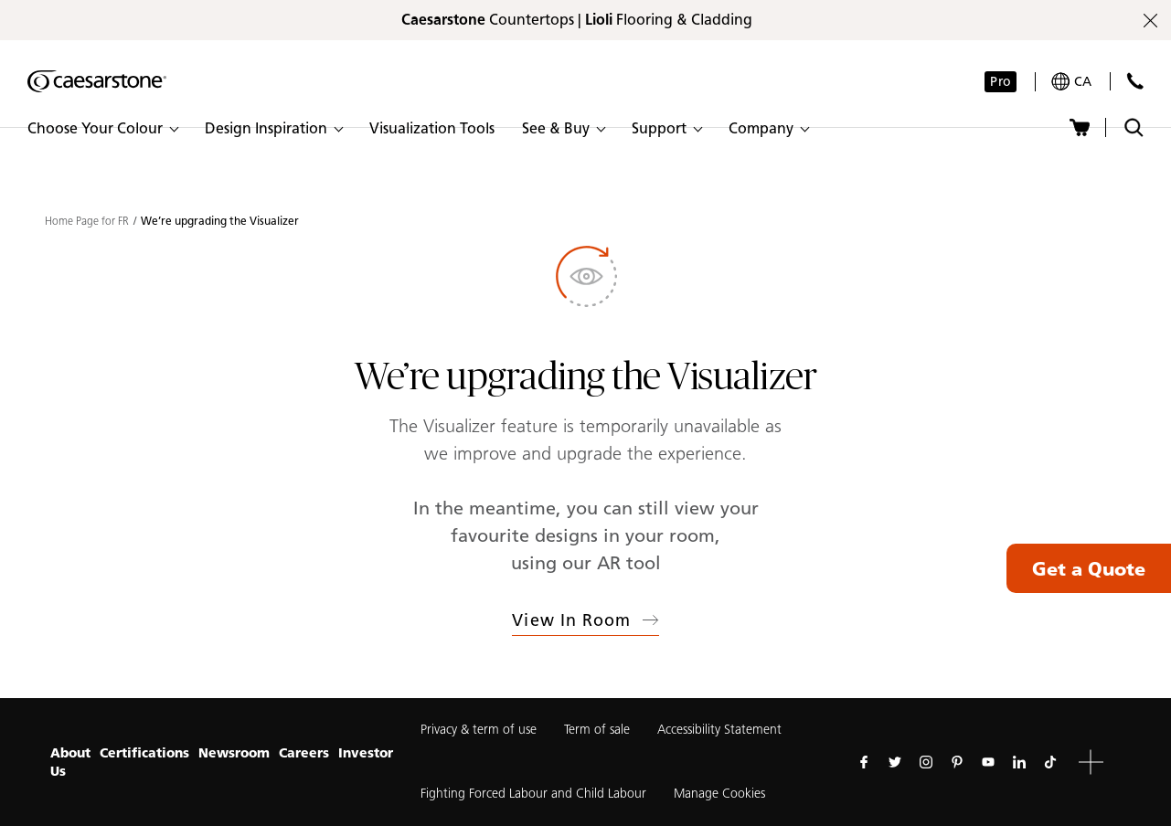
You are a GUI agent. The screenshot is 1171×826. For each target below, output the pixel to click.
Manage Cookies (719, 793)
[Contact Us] (1135, 81)
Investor (365, 753)
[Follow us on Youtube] (988, 762)
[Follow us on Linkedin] (1019, 762)
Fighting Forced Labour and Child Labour (533, 793)
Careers (304, 753)
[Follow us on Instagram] (926, 762)
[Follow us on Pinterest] (957, 762)
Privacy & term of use (478, 729)
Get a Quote (1088, 568)
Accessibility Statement (719, 729)
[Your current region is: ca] (1071, 81)
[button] (102, 129)
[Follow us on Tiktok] (1050, 762)
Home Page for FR (87, 221)
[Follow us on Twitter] (895, 762)
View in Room (585, 620)
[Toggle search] (1134, 127)
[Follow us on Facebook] (863, 762)
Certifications (144, 753)
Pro (1000, 82)
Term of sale (597, 729)
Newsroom (234, 753)
